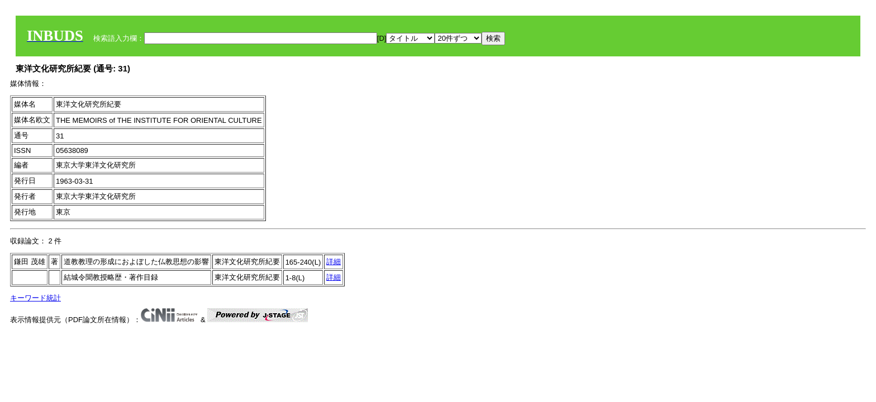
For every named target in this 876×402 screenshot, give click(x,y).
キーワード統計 (35, 298)
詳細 (333, 261)
